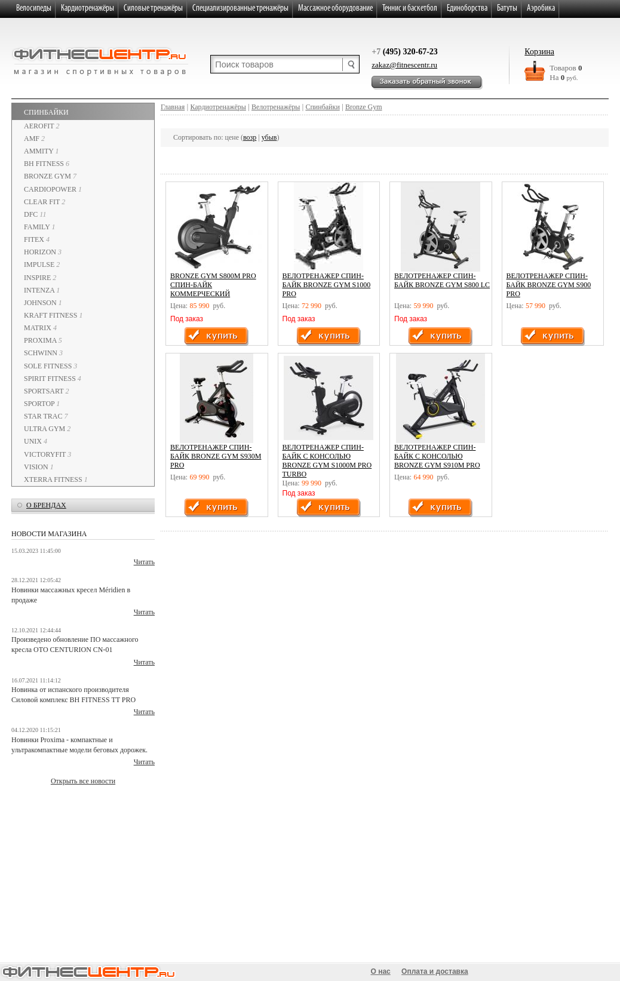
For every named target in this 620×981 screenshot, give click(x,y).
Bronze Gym (50, 176)
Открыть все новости (83, 781)
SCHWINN (43, 353)
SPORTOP (42, 403)
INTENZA (42, 290)
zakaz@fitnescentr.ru (404, 64)
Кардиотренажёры (218, 107)
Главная (173, 107)
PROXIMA (43, 340)
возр (249, 137)
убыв (269, 137)
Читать (144, 562)
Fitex (37, 239)
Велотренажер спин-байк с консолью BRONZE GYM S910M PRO (437, 456)
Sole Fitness (50, 366)
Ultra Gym (47, 429)
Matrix (40, 328)
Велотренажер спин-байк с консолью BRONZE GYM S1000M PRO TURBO (327, 460)
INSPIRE (40, 277)
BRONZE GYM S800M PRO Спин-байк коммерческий (213, 285)
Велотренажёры (275, 107)
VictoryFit (47, 454)
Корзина (539, 51)
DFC (35, 214)
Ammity (41, 151)
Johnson (43, 303)
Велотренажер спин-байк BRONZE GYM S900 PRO (549, 285)
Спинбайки (46, 112)
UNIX (35, 441)
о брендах (46, 505)
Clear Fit (44, 202)
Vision (39, 467)
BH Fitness (46, 163)
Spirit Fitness (52, 378)
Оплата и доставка (434, 971)
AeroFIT (41, 126)
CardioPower (53, 189)
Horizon (43, 252)
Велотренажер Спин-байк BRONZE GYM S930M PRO (215, 456)
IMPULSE (42, 264)
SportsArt (46, 391)
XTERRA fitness (56, 479)
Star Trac (46, 416)
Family (39, 227)
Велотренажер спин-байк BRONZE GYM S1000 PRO (327, 285)
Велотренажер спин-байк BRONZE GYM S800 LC (442, 280)
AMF (34, 138)
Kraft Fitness (53, 315)
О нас (381, 971)
